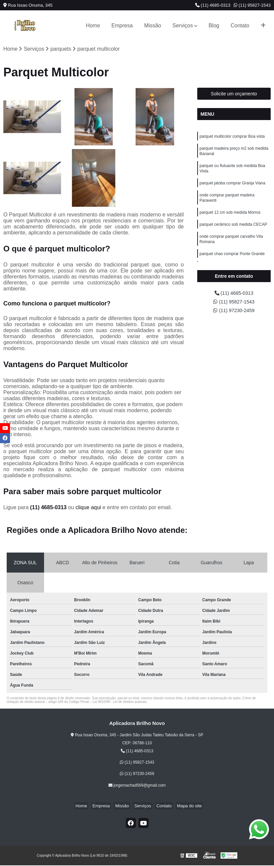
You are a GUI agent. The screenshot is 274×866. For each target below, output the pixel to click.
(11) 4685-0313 (213, 5)
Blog (214, 25)
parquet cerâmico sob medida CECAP (233, 231)
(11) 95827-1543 (252, 5)
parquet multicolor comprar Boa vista (232, 137)
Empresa (122, 25)
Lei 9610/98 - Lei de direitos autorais (119, 702)
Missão (152, 25)
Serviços (183, 25)
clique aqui (88, 508)
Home (93, 25)
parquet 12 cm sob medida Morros (230, 218)
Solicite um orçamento (234, 94)
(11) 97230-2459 (234, 312)
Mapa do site (184, 806)
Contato (240, 25)
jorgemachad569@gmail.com (137, 785)
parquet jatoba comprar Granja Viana (232, 187)
